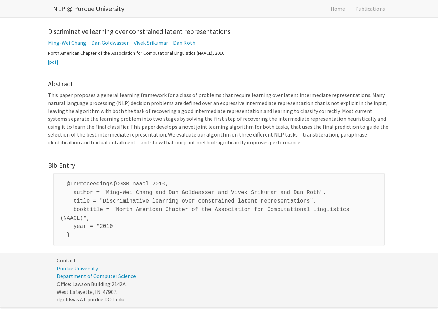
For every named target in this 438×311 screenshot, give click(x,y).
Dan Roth (184, 42)
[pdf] (53, 62)
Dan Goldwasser (110, 42)
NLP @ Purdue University (88, 8)
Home (338, 8)
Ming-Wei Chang (67, 42)
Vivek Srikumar (151, 42)
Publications (370, 8)
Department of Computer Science (96, 271)
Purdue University (77, 263)
